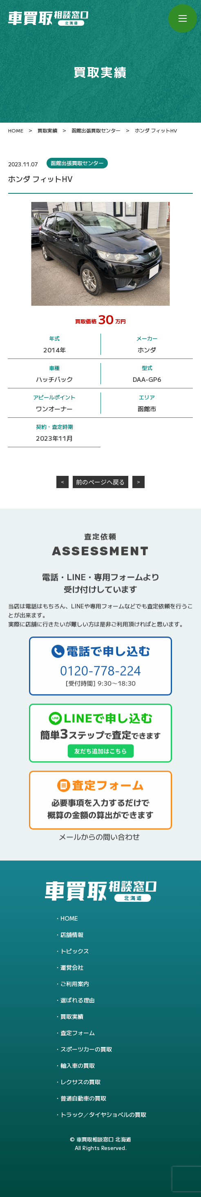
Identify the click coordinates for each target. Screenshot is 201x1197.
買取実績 (71, 1016)
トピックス (74, 951)
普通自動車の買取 (83, 1098)
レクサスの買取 (80, 1082)
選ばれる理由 (77, 1000)
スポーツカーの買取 (86, 1049)
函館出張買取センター (77, 163)
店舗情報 (71, 934)
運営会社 (71, 967)
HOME (69, 918)
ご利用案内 (74, 984)
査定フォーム (77, 1033)
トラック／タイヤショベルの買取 (103, 1114)
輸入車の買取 (77, 1065)
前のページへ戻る (100, 481)
